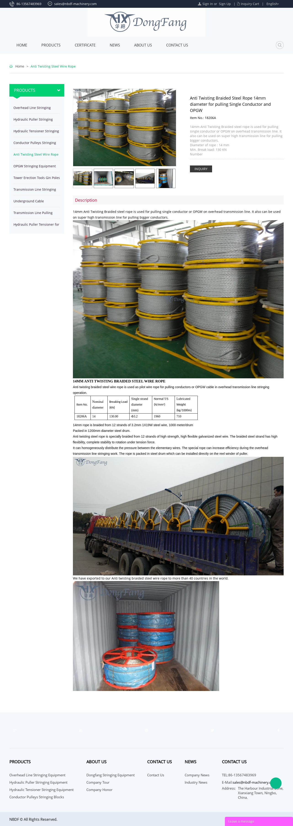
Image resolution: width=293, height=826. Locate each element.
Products (51, 45)
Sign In (207, 4)
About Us (143, 45)
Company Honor (99, 789)
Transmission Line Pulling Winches (33, 215)
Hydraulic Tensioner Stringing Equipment (36, 133)
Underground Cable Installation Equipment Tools (35, 203)
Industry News (196, 782)
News (115, 45)
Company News (197, 775)
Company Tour (97, 782)
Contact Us (177, 45)
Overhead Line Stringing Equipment (32, 110)
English (272, 4)
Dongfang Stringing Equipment (110, 775)
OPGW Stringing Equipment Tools (34, 168)
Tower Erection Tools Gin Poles (36, 178)
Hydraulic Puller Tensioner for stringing (36, 226)
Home (21, 45)
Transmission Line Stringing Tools (34, 191)
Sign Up (225, 4)
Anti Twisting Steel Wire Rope (53, 66)
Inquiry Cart (250, 4)
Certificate (85, 45)
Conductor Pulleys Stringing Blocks (34, 145)
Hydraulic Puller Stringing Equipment (33, 121)
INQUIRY (201, 169)
